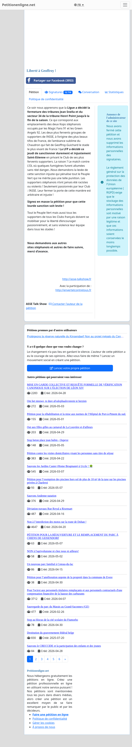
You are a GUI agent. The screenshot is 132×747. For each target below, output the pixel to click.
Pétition (34, 92)
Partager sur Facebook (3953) (50, 80)
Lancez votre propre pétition (70, 368)
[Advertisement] (77, 39)
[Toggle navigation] (125, 4)
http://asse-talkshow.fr (76, 279)
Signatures (59, 92)
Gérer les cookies (43, 723)
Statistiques (114, 92)
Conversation (88, 92)
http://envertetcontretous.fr (73, 290)
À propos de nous (43, 727)
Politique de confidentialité (46, 99)
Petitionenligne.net (18, 4)
